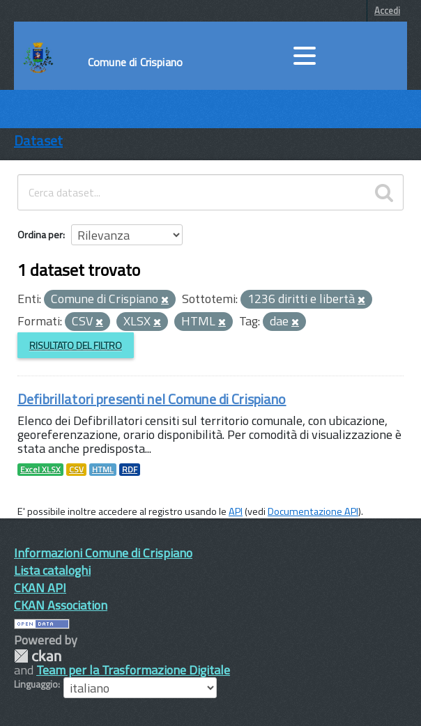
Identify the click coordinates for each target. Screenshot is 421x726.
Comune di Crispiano (135, 62)
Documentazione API (313, 511)
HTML (103, 469)
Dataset (38, 140)
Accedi (387, 10)
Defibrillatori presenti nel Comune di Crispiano (151, 399)
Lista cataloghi (52, 570)
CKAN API (40, 587)
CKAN (37, 656)
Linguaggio (36, 684)
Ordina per (40, 234)
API (236, 511)
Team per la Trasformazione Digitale (133, 670)
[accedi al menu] (304, 56)
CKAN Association (60, 605)
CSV (76, 469)
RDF (129, 469)
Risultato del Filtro (75, 345)
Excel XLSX (40, 469)
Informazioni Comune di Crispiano (103, 552)
